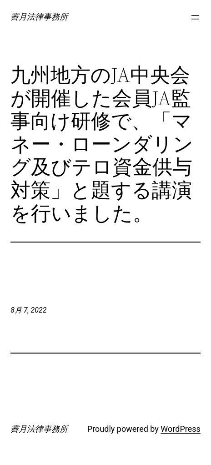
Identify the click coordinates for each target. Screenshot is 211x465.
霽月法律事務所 (39, 16)
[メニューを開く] (195, 17)
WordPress (180, 429)
